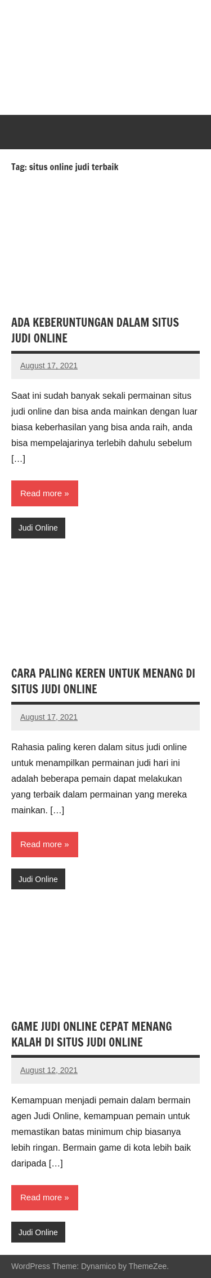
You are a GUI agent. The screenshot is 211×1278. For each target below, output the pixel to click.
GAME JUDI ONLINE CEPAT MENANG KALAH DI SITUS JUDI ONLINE (91, 1034)
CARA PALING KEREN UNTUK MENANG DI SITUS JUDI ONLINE (103, 681)
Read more (41, 493)
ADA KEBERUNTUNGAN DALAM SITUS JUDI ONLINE (95, 330)
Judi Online (38, 527)
